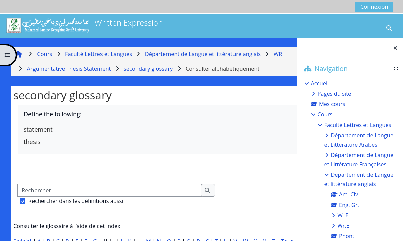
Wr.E (343, 225)
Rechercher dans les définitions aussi (75, 201)
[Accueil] (47, 25)
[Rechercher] (109, 190)
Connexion (374, 6)
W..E (342, 215)
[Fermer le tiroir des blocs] (396, 48)
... (279, 169)
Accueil (320, 83)
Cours (324, 114)
